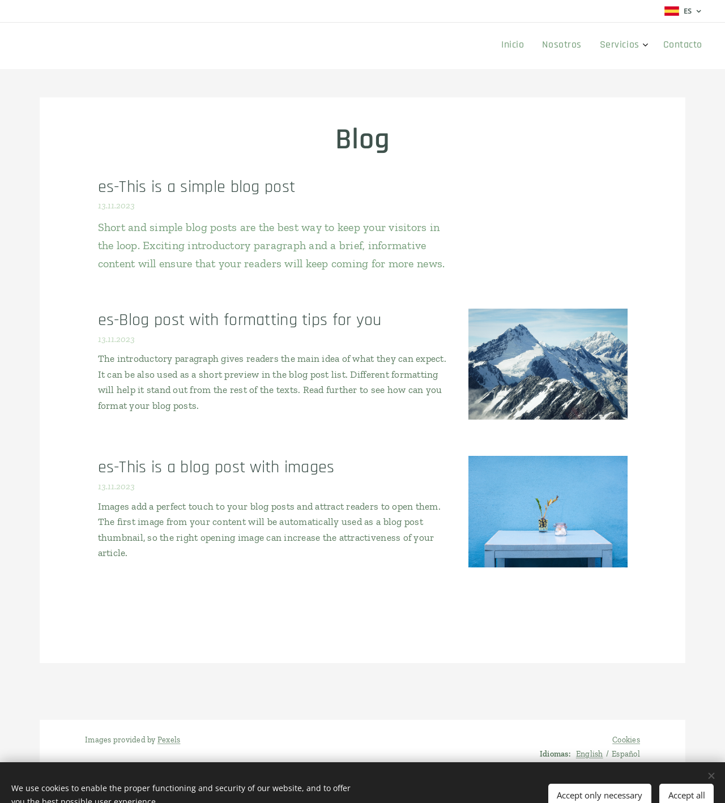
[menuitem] (641, 46)
